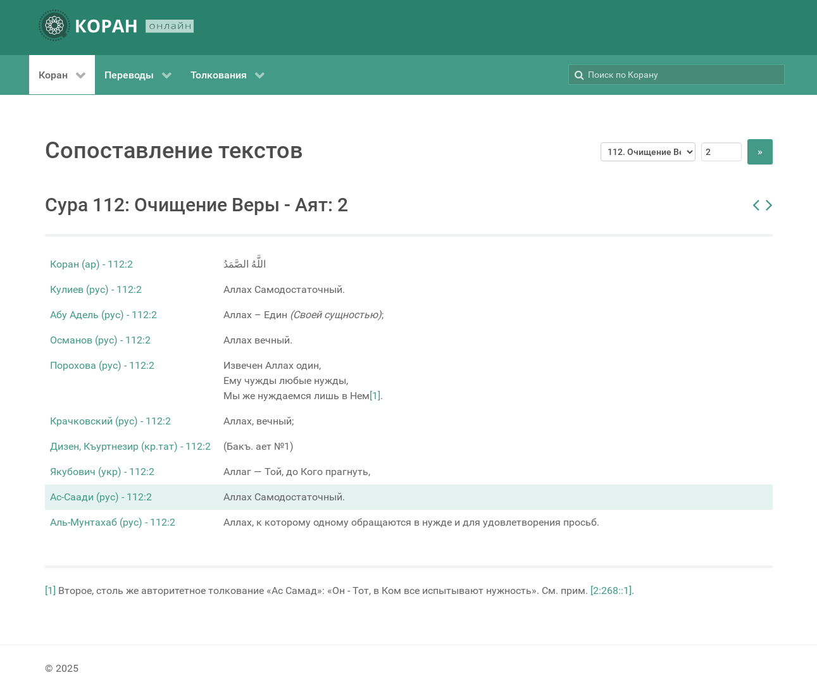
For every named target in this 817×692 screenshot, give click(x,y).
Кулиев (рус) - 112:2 (96, 289)
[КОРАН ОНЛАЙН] (116, 27)
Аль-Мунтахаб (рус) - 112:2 (112, 522)
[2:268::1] (611, 590)
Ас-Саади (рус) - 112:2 (101, 497)
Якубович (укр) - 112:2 (102, 472)
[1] (375, 396)
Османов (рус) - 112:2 (100, 340)
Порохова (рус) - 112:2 (102, 365)
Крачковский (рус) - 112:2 (110, 421)
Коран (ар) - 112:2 (91, 264)
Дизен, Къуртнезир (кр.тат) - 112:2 (130, 446)
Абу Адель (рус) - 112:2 (103, 315)
